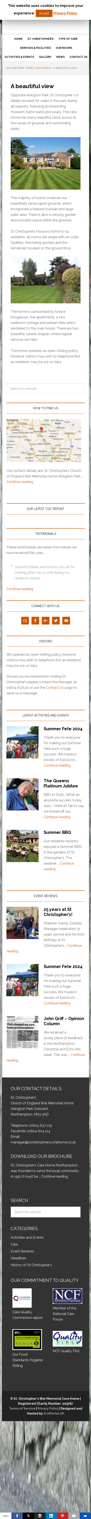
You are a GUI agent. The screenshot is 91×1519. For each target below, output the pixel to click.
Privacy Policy (47, 1408)
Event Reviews (22, 1251)
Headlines (18, 1258)
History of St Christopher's (31, 1265)
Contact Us (55, 688)
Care (14, 1244)
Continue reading (19, 482)
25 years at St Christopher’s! (58, 912)
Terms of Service (22, 1408)
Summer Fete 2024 (63, 728)
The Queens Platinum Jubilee (61, 783)
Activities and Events (27, 1237)
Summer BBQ (57, 832)
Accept (44, 13)
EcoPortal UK (53, 1413)
